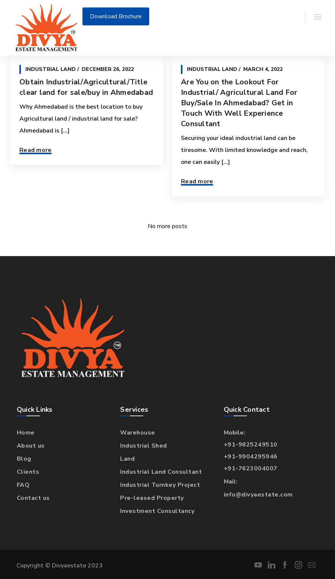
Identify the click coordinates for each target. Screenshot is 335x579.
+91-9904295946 (251, 456)
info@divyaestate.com (258, 495)
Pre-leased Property (152, 498)
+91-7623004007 (251, 468)
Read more (35, 150)
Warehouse (137, 433)
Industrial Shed (143, 446)
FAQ (23, 485)
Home (26, 433)
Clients (28, 472)
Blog (24, 459)
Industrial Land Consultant (161, 472)
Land (127, 459)
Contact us (33, 498)
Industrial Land (50, 69)
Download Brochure (116, 16)
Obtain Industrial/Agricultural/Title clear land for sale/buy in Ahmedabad (86, 87)
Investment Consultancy (157, 511)
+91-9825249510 (251, 445)
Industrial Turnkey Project (160, 485)
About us (31, 446)
